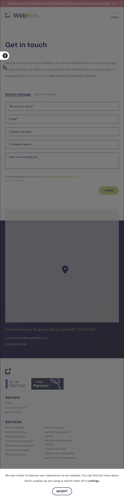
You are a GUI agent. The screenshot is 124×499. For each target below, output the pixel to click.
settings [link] (93, 481)
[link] (4, 55)
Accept (62, 491)
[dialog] (62, 249)
